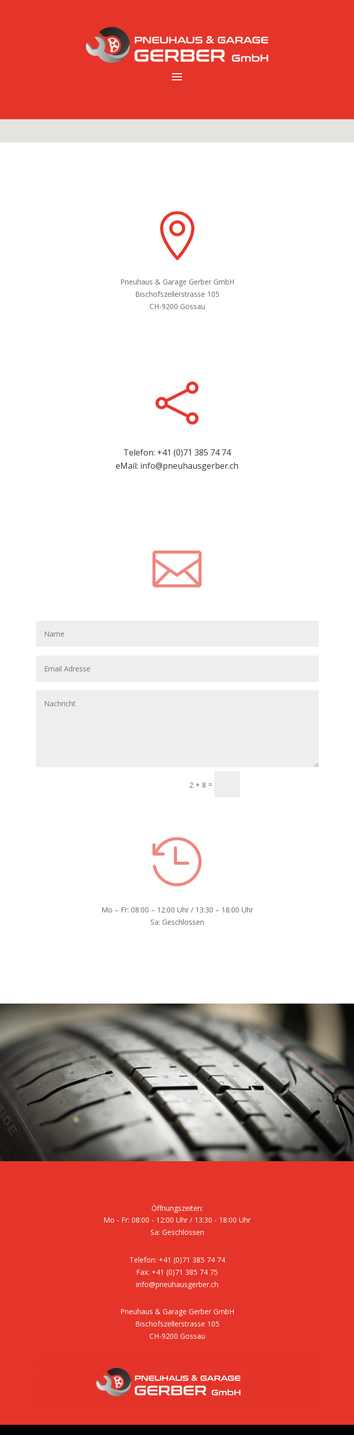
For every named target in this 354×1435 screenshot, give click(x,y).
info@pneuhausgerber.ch (189, 465)
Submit (277, 784)
